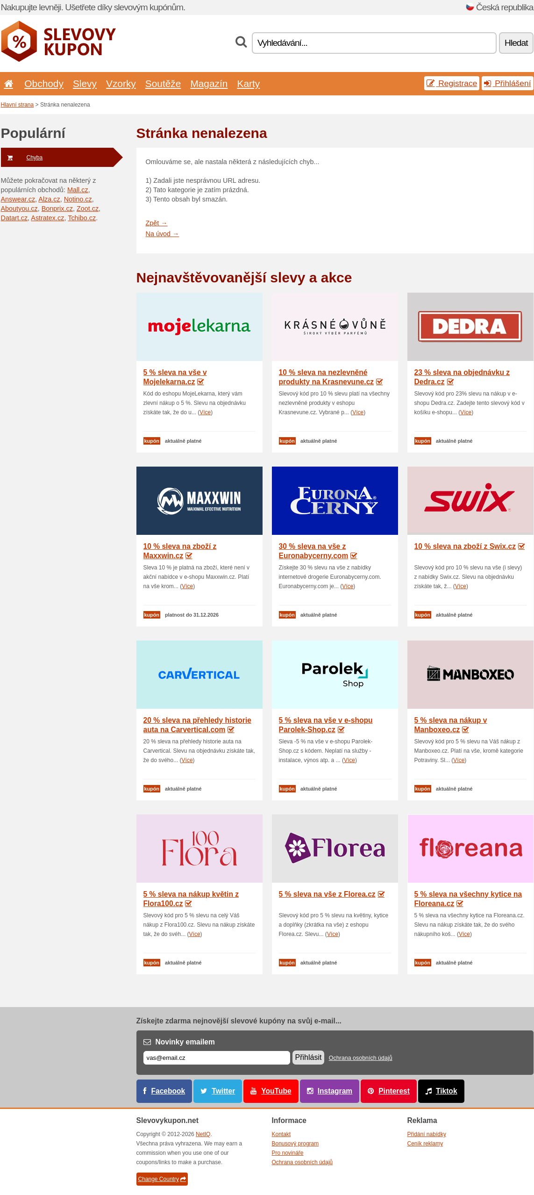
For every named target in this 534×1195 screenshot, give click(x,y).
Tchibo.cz (82, 218)
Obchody (44, 83)
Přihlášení (507, 83)
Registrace (452, 83)
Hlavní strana (17, 104)
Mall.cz (77, 190)
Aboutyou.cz (19, 208)
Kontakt (281, 1134)
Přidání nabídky (426, 1134)
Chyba (22, 157)
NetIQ (203, 1134)
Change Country (162, 1179)
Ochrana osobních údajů (360, 1058)
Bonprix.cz (57, 208)
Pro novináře (288, 1153)
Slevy (85, 83)
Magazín (209, 83)
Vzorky (121, 83)
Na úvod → (162, 234)
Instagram (335, 1091)
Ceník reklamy (425, 1143)
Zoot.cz (88, 208)
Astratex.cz (47, 218)
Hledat (516, 43)
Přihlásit (308, 1057)
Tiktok (446, 1091)
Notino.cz (78, 199)
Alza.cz (49, 199)
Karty (248, 83)
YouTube (276, 1091)
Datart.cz (14, 218)
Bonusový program (295, 1143)
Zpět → (157, 223)
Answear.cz (18, 199)
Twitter (223, 1091)
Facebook (168, 1091)
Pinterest (394, 1091)
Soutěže (163, 83)
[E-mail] (216, 1058)
